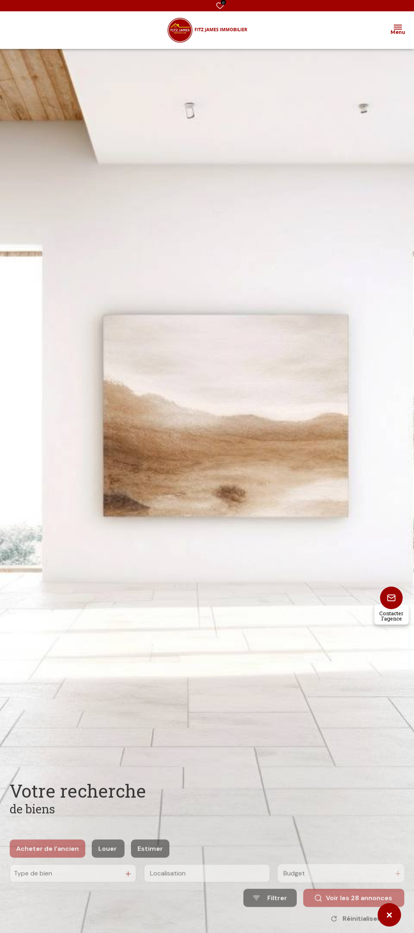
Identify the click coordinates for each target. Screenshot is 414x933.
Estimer (150, 859)
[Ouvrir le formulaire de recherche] (270, 909)
